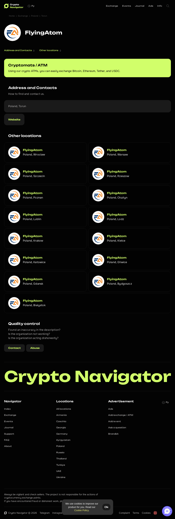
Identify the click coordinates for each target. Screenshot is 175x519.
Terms (136, 512)
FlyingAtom (32, 150)
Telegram (45, 512)
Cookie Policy (81, 510)
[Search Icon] (168, 6)
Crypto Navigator (87, 376)
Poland (34, 16)
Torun (44, 16)
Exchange (23, 16)
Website (14, 119)
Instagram (57, 512)
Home (12, 16)
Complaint (124, 512)
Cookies (146, 512)
